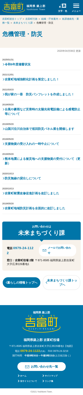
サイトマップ (51, 376)
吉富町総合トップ (12, 19)
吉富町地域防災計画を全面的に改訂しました (35, 208)
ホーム (23, 376)
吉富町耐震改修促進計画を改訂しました (32, 193)
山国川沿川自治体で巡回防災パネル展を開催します (39, 128)
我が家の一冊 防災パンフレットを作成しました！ (39, 94)
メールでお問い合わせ (59, 250)
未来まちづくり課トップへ (62, 282)
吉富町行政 (31, 19)
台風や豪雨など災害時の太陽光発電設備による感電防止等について (42, 111)
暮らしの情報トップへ (22, 282)
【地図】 (69, 346)
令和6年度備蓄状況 (18, 64)
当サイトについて (28, 381)
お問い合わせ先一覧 (44, 366)
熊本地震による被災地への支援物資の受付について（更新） (42, 161)
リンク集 (49, 381)
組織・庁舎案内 (49, 19)
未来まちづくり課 (23, 22)
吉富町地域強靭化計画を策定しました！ (32, 79)
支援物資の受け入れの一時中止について (32, 143)
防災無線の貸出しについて (23, 178)
